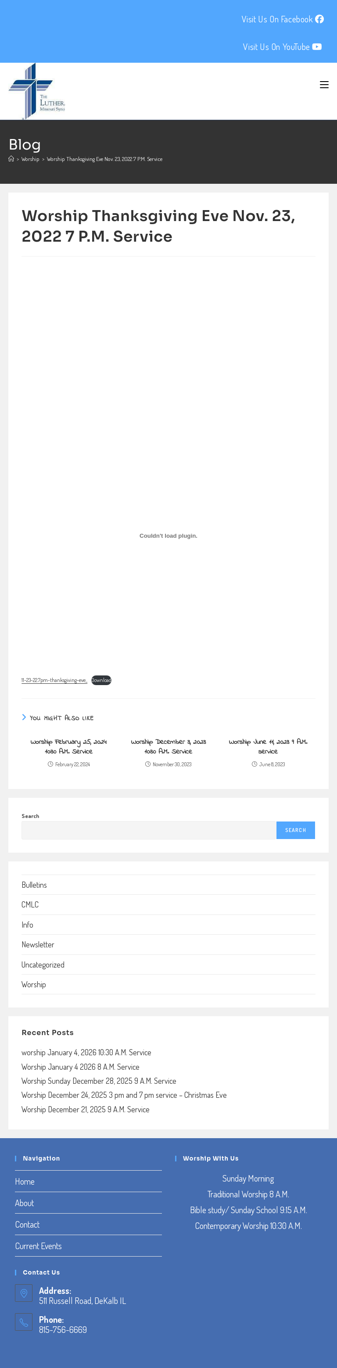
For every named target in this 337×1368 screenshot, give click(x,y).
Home (25, 1181)
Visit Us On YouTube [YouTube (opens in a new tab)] (283, 46)
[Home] (11, 158)
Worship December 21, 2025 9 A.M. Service (86, 1109)
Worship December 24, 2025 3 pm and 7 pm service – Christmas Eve (124, 1095)
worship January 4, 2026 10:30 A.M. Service (86, 1052)
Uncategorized (43, 964)
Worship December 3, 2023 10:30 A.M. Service (168, 747)
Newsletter (38, 944)
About (24, 1202)
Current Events (38, 1245)
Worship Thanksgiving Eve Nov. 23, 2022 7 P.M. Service (104, 158)
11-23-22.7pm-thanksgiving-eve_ (54, 680)
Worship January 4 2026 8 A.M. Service (81, 1067)
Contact (27, 1224)
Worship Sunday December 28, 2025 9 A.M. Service (99, 1081)
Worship (34, 984)
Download (101, 680)
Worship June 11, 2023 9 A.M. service (268, 747)
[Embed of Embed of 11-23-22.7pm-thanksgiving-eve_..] (168, 536)
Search (30, 815)
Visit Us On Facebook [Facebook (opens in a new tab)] (283, 19)
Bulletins (34, 884)
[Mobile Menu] (324, 84)
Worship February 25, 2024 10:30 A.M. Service (69, 747)
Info (27, 924)
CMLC (30, 904)
